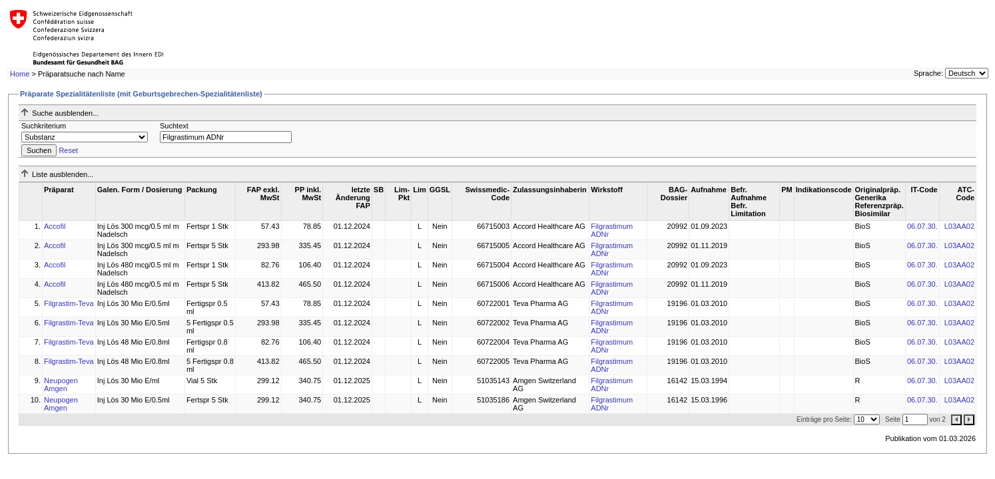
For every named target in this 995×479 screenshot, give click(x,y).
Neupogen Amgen (61, 385)
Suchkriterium (43, 126)
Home (19, 74)
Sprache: (928, 73)
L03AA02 (959, 226)
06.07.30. (922, 226)
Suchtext (174, 126)
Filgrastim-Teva (69, 303)
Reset (68, 150)
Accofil (54, 226)
